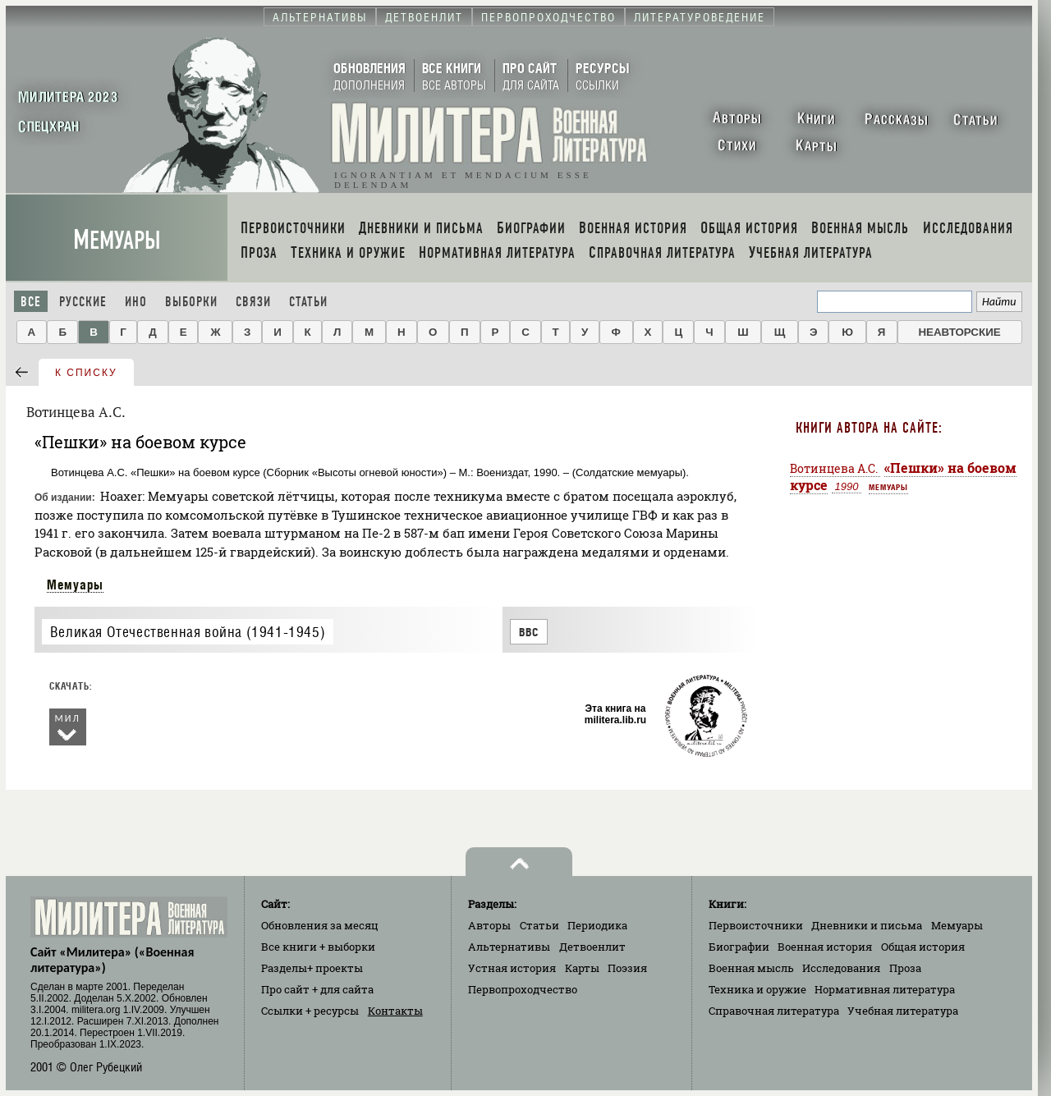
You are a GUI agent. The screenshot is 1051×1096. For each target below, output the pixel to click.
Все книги (318, 946)
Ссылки (310, 1010)
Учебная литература (902, 1010)
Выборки (191, 301)
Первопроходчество (522, 989)
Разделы (312, 968)
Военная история (825, 946)
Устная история (512, 968)
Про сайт (317, 989)
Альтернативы (509, 946)
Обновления (320, 925)
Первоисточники (756, 925)
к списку (86, 372)
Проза (905, 968)
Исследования (841, 968)
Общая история (923, 946)
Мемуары (117, 240)
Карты (582, 968)
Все (31, 301)
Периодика (597, 925)
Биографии (739, 946)
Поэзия (627, 968)
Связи (253, 301)
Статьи (308, 301)
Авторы (489, 925)
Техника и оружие (757, 989)
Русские (83, 301)
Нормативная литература (885, 989)
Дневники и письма (866, 925)
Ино (136, 301)
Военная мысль (751, 968)
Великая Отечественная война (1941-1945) (187, 631)
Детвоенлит (592, 946)
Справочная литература (774, 1010)
